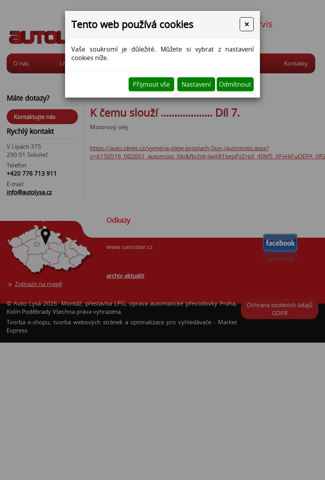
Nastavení (196, 84)
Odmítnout (235, 84)
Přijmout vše (151, 84)
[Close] (247, 24)
